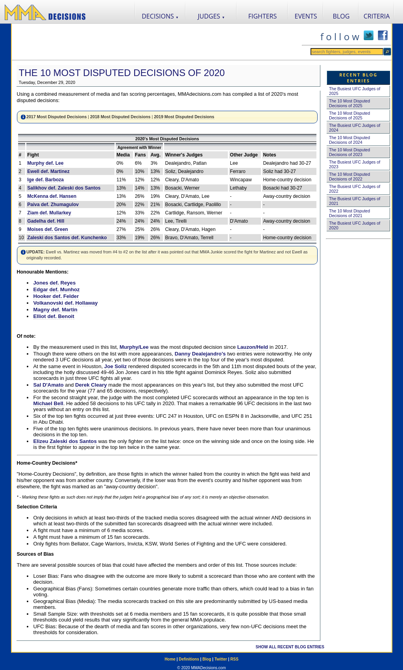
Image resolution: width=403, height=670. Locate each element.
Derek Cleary (91, 385)
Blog (206, 659)
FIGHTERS (262, 16)
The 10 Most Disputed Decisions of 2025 (349, 103)
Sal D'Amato (48, 385)
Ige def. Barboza (45, 179)
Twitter (220, 659)
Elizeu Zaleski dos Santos (65, 441)
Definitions (189, 659)
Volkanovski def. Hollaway (65, 303)
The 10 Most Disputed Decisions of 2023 (349, 152)
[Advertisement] (156, 42)
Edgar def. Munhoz (56, 289)
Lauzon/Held (252, 347)
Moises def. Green (47, 229)
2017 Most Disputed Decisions (56, 116)
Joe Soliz (115, 366)
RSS (234, 659)
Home (170, 659)
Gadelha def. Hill (45, 221)
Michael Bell (48, 403)
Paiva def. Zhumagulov (53, 204)
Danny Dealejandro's (200, 354)
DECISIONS (160, 16)
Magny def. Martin (55, 310)
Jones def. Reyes (54, 283)
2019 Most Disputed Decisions (184, 116)
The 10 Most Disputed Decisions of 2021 (349, 213)
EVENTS (306, 16)
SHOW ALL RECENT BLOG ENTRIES (290, 647)
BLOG (341, 16)
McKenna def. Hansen (51, 196)
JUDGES (211, 16)
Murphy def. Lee (45, 163)
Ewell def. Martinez (48, 171)
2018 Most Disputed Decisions (120, 116)
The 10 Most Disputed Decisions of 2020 (122, 72)
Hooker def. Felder (56, 296)
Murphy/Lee (134, 347)
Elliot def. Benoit (53, 316)
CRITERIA (377, 16)
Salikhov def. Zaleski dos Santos (63, 188)
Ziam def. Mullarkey (49, 213)
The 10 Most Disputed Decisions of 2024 (349, 140)
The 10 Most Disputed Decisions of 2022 (349, 176)
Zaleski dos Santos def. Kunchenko (67, 237)
